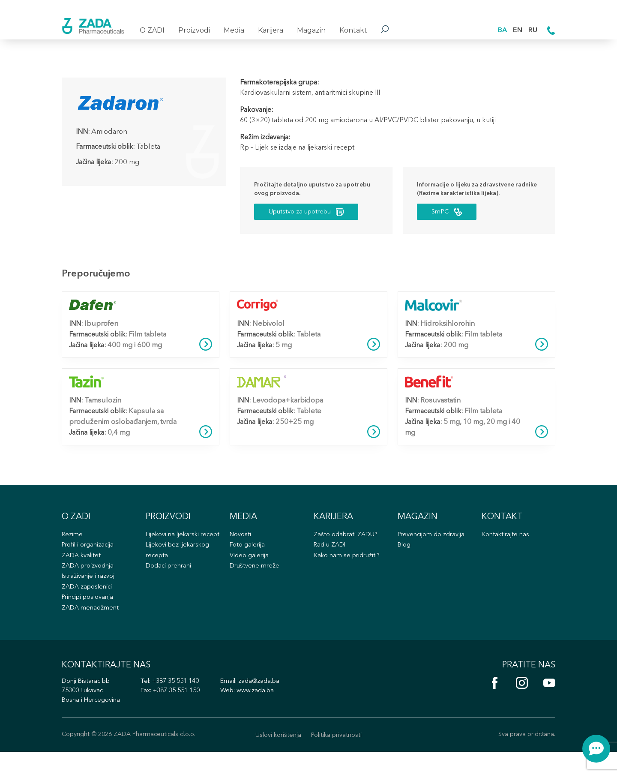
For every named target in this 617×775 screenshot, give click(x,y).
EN (516, 29)
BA (501, 29)
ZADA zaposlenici (88, 601)
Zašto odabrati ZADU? (347, 546)
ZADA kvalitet (82, 568)
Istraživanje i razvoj (89, 591)
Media (234, 30)
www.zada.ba (265, 712)
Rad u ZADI (330, 557)
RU (532, 29)
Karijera (270, 30)
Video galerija (250, 568)
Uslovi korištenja (276, 757)
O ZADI (152, 30)
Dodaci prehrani (169, 591)
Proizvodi (194, 30)
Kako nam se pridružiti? (348, 568)
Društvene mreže (255, 580)
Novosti (241, 546)
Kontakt (353, 30)
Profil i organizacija (89, 557)
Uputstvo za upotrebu (311, 213)
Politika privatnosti (338, 757)
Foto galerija (248, 557)
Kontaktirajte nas (506, 546)
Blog (404, 557)
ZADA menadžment (91, 624)
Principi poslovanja (89, 613)
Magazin (311, 30)
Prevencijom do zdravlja (432, 546)
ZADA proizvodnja (89, 580)
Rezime (73, 546)
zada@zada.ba (269, 703)
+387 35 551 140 (181, 703)
